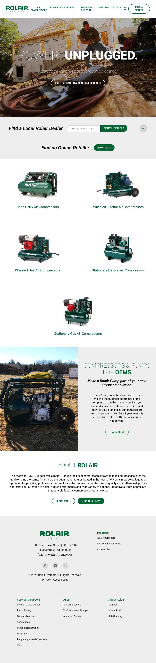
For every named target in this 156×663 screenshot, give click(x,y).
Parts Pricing (24, 610)
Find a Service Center (28, 604)
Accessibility (60, 579)
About (108, 7)
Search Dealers (114, 128)
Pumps (54, 7)
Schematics (23, 622)
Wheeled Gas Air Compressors (37, 270)
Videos (21, 645)
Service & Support (86, 9)
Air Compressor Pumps (109, 543)
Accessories (66, 7)
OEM (100, 7)
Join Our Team (91, 501)
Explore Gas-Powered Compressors (78, 83)
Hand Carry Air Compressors (37, 207)
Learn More (117, 432)
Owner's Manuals (26, 616)
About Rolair (116, 599)
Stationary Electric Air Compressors (118, 270)
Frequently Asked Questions (32, 639)
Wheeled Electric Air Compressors (118, 207)
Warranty (22, 633)
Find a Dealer (139, 9)
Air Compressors (39, 9)
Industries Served (72, 616)
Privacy (46, 579)
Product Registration (28, 627)
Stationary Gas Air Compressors (78, 334)
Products (103, 533)
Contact (118, 7)
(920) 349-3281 (47, 554)
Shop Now (104, 147)
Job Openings (115, 616)
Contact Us (66, 554)
